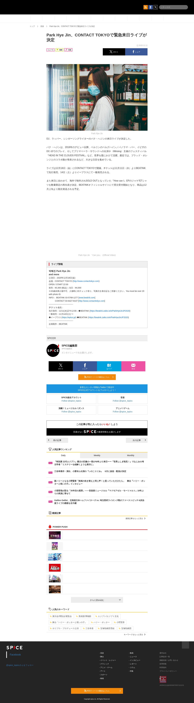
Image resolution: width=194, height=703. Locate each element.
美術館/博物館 (83, 616)
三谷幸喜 (88, 628)
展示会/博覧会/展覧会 (61, 616)
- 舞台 (101, 657)
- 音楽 (101, 653)
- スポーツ (103, 675)
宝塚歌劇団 (125, 628)
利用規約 (163, 667)
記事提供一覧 (165, 657)
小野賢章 (119, 622)
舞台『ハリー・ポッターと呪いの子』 (68, 622)
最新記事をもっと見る (135, 518)
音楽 (42, 26)
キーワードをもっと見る (134, 635)
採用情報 (163, 664)
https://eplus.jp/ (69, 317)
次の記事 (139, 440)
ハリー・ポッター (100, 622)
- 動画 (131, 653)
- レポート (133, 664)
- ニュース (133, 657)
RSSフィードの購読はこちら (98, 377)
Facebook (15, 654)
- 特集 (131, 671)
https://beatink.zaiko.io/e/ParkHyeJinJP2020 (110, 311)
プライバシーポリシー (168, 671)
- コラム (132, 667)
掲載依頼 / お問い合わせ (169, 660)
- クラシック (104, 664)
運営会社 (163, 653)
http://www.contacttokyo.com (86, 281)
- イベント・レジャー (107, 660)
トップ (32, 26)
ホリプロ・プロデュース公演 (64, 628)
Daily (63, 455)
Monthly (130, 455)
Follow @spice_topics (71, 401)
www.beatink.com (87, 297)
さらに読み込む (105, 600)
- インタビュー (134, 660)
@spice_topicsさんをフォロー (19, 665)
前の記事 (54, 440)
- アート (102, 671)
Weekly (97, 455)
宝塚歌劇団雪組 (106, 628)
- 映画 (101, 678)
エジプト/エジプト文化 (107, 616)
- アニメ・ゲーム (105, 667)
